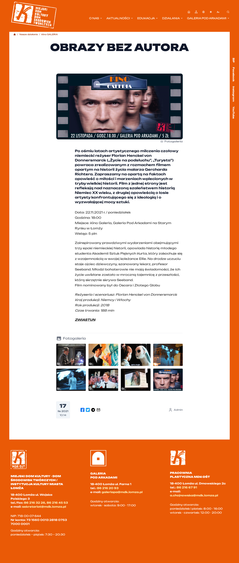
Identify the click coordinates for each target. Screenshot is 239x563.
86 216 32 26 (34, 502)
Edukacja (147, 18)
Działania (172, 18)
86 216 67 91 (187, 487)
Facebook (233, 74)
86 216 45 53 (57, 502)
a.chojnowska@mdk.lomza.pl (194, 495)
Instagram (233, 94)
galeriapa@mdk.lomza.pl (122, 492)
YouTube (233, 112)
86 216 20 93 (108, 488)
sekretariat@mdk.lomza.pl (44, 506)
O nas (95, 18)
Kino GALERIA (49, 34)
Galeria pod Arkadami (208, 18)
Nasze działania (28, 34)
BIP (233, 60)
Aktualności (119, 18)
